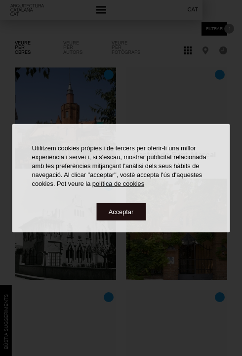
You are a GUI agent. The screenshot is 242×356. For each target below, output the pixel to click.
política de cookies (118, 183)
